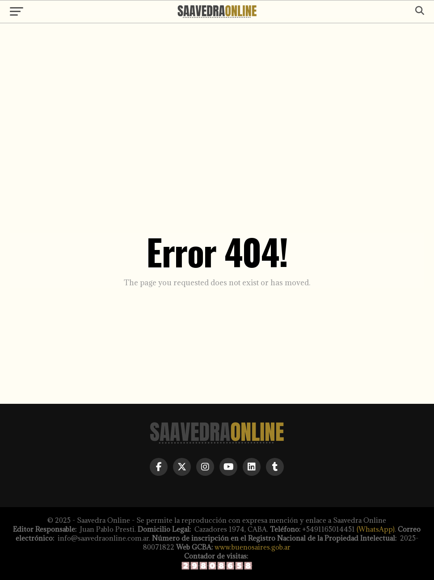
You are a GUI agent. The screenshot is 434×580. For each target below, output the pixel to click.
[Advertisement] (217, 99)
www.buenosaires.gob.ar (253, 547)
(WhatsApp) (376, 529)
